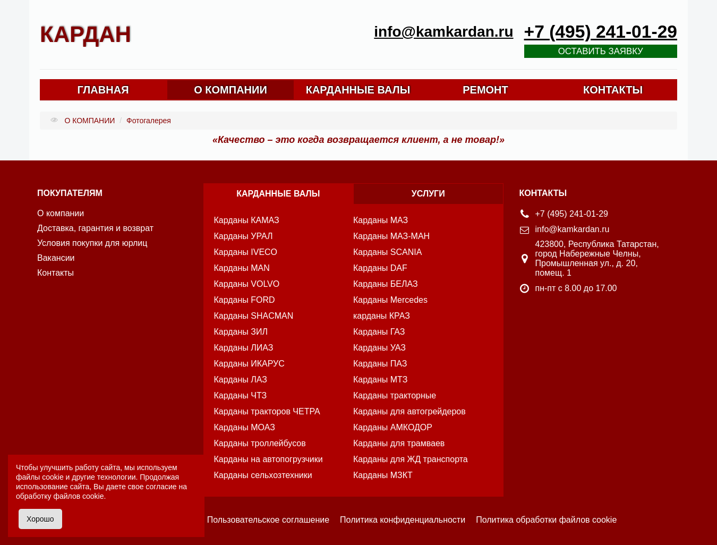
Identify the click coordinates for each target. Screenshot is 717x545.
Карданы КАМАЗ (246, 220)
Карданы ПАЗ (380, 363)
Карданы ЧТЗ (240, 395)
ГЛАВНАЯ (103, 90)
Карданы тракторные (394, 395)
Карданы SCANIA (387, 252)
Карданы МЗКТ (383, 475)
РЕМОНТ (485, 90)
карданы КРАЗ (381, 315)
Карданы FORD (244, 299)
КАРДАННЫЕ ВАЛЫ (358, 90)
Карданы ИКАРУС (249, 363)
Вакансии (56, 257)
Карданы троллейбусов (260, 443)
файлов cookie (78, 496)
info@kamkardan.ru (443, 31)
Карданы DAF (380, 267)
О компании (60, 213)
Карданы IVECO (246, 252)
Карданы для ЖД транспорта (410, 459)
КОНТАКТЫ (613, 90)
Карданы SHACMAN (254, 315)
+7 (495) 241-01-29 (600, 31)
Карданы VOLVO (247, 283)
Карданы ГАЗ (379, 331)
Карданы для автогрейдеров (409, 411)
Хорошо (40, 519)
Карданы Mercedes (390, 299)
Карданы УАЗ (379, 347)
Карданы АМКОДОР (392, 427)
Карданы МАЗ (380, 220)
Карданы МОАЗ (244, 427)
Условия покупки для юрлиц (92, 243)
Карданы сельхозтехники (263, 475)
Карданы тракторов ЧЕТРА (267, 411)
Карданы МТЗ (380, 379)
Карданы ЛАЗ (240, 379)
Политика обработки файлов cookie (546, 519)
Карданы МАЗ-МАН (391, 236)
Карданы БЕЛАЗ (385, 283)
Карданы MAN (242, 267)
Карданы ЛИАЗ (244, 347)
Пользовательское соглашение (268, 519)
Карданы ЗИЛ (241, 331)
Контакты (55, 272)
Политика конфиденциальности (402, 519)
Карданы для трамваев (399, 443)
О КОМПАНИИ (230, 90)
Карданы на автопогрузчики (268, 459)
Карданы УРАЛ (243, 236)
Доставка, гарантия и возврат (95, 228)
